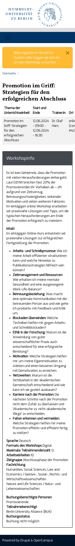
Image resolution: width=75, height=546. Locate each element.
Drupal (25, 540)
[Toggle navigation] (8, 37)
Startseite (9, 73)
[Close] (67, 52)
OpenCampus (43, 540)
